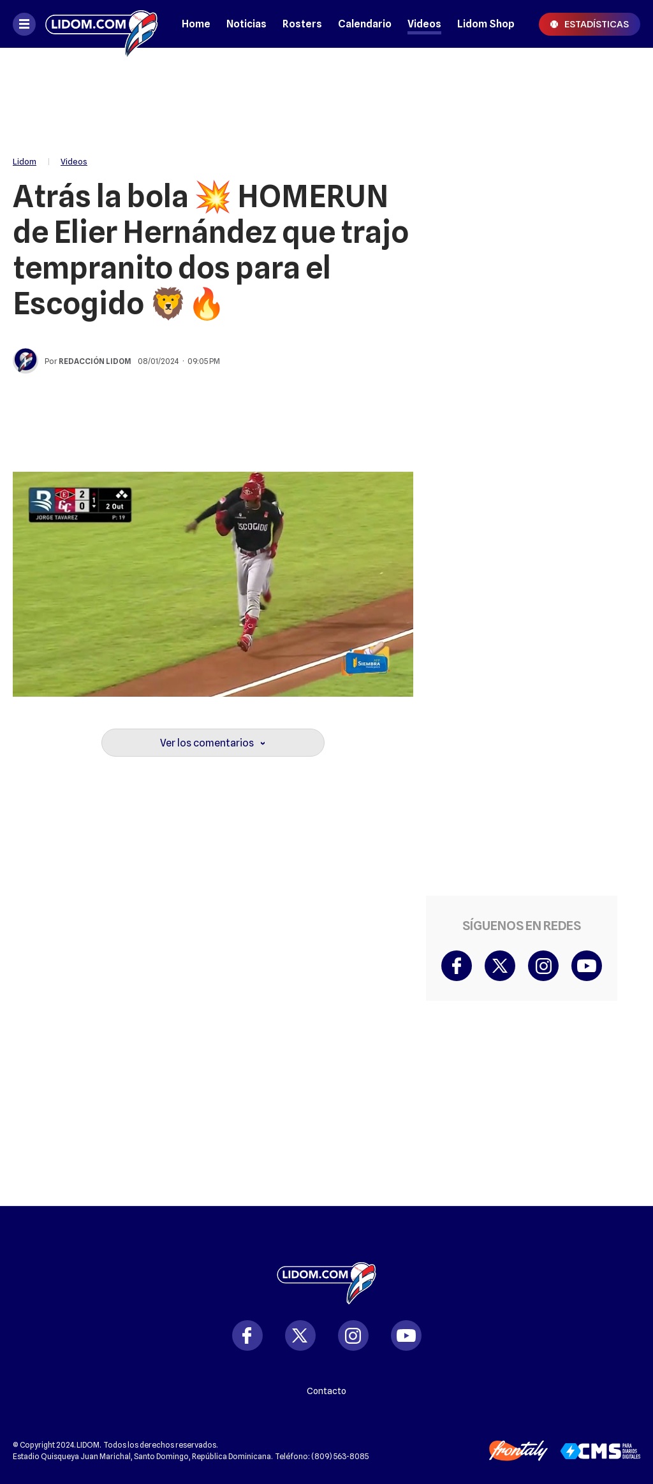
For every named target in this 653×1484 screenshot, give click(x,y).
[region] (326, 95)
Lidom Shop (486, 24)
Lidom (24, 161)
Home (196, 24)
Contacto (326, 1390)
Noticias (246, 24)
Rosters (302, 24)
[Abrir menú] (24, 24)
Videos (424, 24)
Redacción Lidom (95, 361)
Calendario (365, 24)
